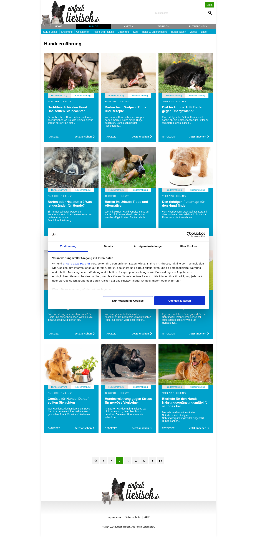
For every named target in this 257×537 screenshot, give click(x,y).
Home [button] (58, 26)
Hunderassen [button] (178, 31)
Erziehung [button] (66, 31)
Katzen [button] (128, 26)
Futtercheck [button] (198, 26)
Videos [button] (193, 31)
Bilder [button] (204, 31)
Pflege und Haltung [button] (103, 31)
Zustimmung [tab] (68, 246)
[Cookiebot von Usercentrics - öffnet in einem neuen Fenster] (189, 234)
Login (209, 4)
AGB (147, 517)
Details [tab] (108, 246)
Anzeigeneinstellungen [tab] (148, 246)
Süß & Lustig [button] (50, 31)
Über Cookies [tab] (189, 246)
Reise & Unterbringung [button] (154, 31)
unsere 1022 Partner (76, 263)
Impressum (114, 517)
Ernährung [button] (123, 31)
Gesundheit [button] (82, 31)
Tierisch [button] (163, 26)
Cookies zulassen (179, 300)
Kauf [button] (135, 31)
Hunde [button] (93, 26)
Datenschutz (132, 517)
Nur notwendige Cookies (128, 300)
